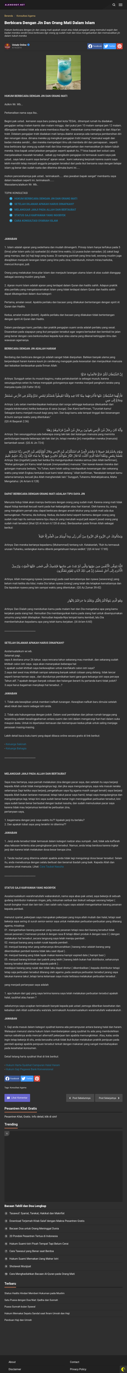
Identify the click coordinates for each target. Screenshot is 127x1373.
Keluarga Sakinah (16, 744)
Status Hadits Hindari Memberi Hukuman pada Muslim (34, 1293)
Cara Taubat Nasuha (52, 866)
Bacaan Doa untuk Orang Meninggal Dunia (34, 1228)
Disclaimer (15, 1369)
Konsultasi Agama (18, 1088)
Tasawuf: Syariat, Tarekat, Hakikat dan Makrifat (36, 1213)
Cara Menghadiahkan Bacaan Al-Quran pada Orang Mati (42, 1273)
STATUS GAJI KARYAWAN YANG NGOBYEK (40, 215)
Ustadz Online (21, 45)
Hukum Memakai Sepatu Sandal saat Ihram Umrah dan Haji (37, 1313)
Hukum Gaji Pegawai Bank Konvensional (29, 1069)
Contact (74, 1362)
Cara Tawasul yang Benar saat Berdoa (31, 1251)
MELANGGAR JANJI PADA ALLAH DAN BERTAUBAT (45, 209)
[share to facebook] (95, 46)
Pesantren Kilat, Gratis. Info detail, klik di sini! (30, 1116)
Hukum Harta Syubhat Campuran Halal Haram (33, 1065)
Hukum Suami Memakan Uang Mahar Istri (33, 1258)
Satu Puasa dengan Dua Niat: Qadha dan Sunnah (31, 1300)
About (12, 1362)
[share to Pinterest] (120, 46)
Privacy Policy (78, 1369)
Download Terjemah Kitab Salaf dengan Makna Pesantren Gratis (47, 1220)
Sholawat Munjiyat (20, 1266)
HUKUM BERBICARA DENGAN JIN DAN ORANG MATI (45, 198)
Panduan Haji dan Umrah (18, 1320)
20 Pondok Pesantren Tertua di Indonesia (33, 1236)
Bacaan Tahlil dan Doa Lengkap (25, 1206)
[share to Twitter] (109, 46)
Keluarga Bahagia (16, 748)
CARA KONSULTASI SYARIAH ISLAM (36, 220)
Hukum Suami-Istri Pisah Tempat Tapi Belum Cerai (38, 1243)
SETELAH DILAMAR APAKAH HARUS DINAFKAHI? (44, 204)
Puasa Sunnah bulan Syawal (19, 1306)
